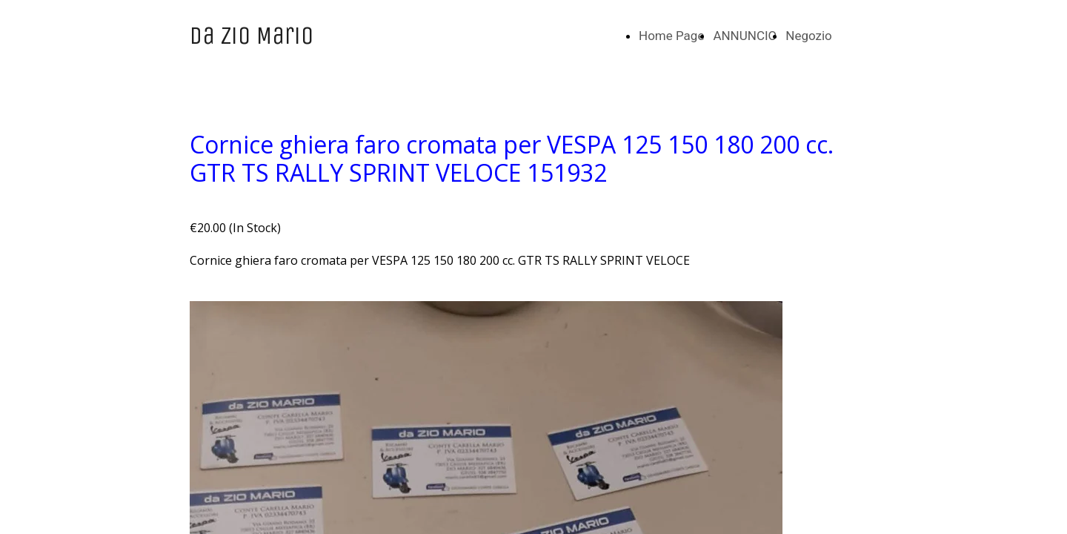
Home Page (671, 35)
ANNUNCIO (745, 35)
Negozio (808, 35)
